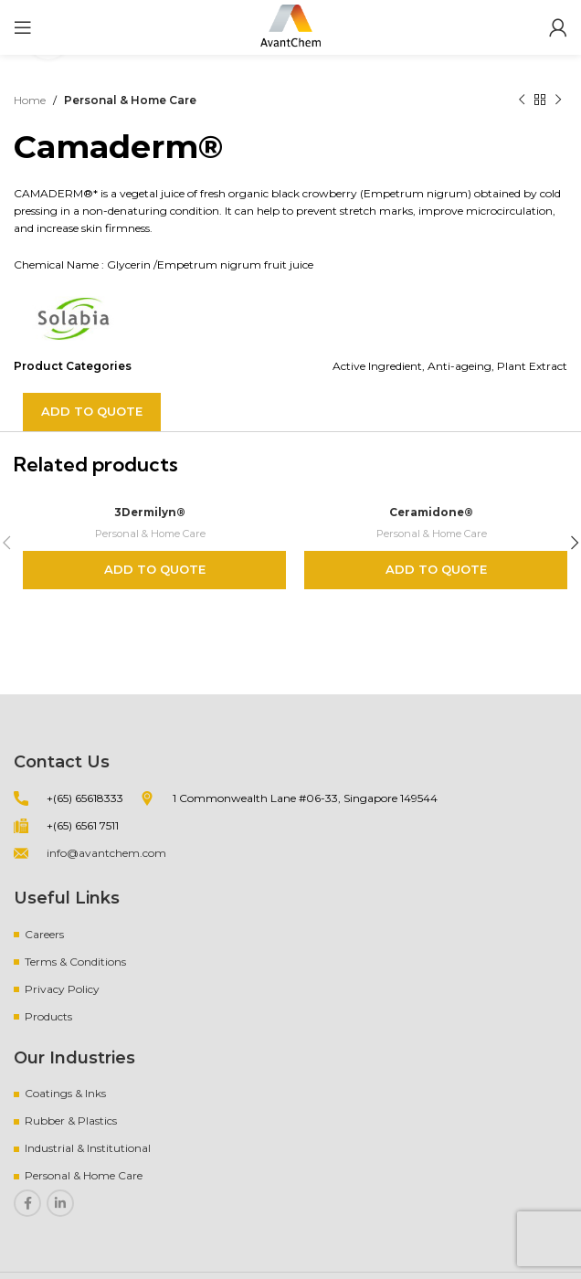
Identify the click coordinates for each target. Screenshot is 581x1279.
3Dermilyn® (149, 512)
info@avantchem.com (106, 853)
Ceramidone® (431, 512)
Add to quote (92, 411)
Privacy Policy (62, 989)
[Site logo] (290, 26)
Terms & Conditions (75, 961)
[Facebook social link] (27, 1203)
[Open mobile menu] (23, 27)
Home (30, 100)
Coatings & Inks (65, 1093)
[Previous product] (521, 100)
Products (48, 1016)
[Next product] (558, 100)
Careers (44, 934)
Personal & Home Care (130, 100)
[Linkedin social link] (60, 1203)
